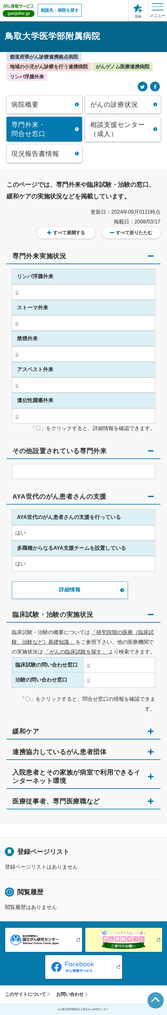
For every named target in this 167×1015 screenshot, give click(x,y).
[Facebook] (154, 87)
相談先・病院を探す (60, 10)
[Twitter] (142, 87)
